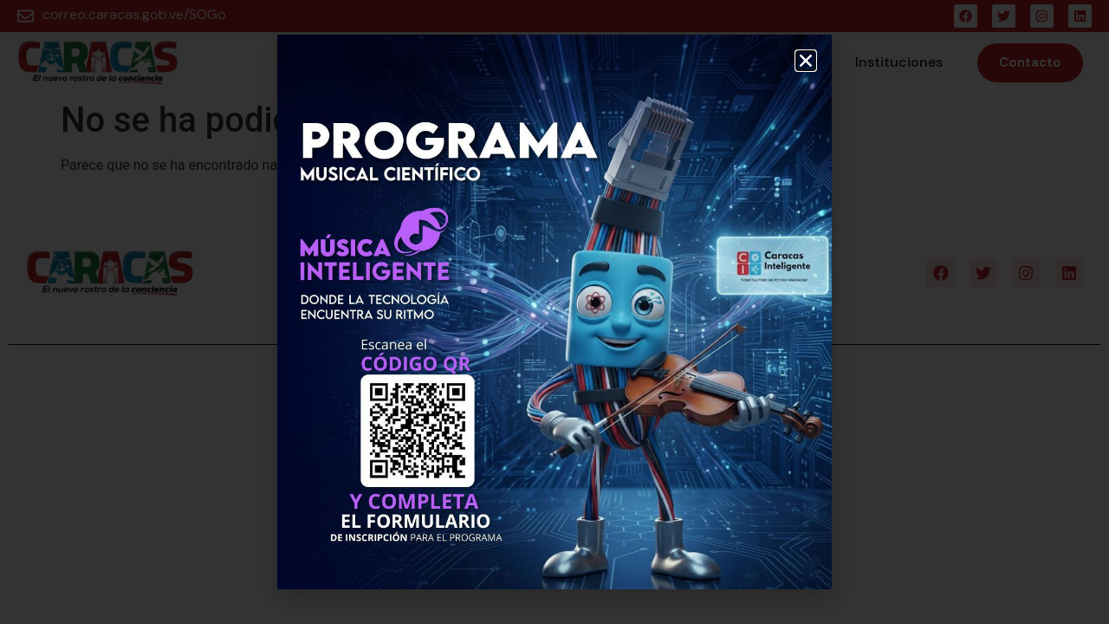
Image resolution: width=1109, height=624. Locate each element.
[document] (554, 312)
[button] (805, 60)
